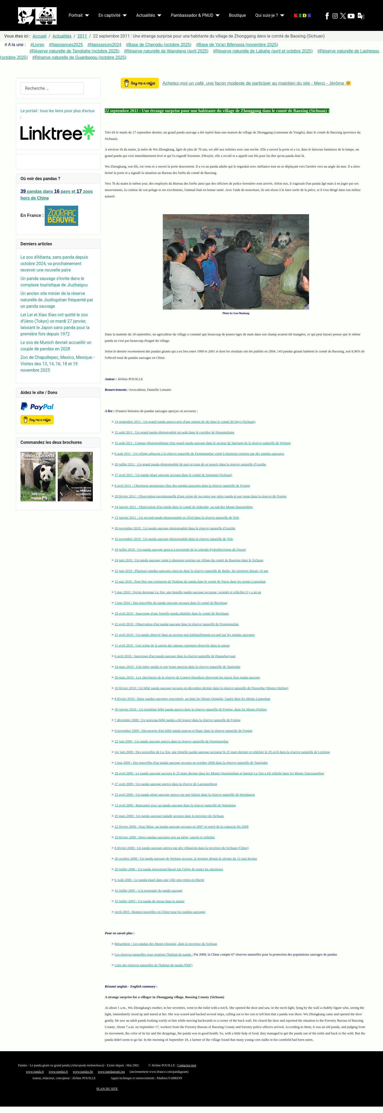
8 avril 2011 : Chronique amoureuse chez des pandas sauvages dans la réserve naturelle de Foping (182, 486)
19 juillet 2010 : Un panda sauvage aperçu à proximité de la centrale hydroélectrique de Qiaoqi (180, 549)
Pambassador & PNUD (192, 15)
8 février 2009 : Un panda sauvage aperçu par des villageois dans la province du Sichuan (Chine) (182, 848)
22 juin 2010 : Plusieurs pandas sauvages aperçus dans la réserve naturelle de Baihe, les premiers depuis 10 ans (191, 571)
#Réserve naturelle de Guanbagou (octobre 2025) (79, 57)
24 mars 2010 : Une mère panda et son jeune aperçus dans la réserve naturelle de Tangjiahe (177, 667)
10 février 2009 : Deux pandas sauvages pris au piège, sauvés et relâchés (165, 837)
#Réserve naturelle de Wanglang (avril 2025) (166, 51)
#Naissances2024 (104, 44)
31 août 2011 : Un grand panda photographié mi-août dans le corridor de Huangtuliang (174, 432)
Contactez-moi (186, 1065)
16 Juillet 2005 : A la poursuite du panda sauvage (148, 890)
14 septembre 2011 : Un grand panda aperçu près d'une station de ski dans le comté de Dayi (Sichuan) (185, 422)
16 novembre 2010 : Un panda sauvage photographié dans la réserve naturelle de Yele (174, 539)
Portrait (76, 15)
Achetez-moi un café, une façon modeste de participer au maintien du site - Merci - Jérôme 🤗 (257, 83)
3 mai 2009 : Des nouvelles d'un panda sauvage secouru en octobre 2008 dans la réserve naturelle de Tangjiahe (191, 763)
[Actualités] (158, 15)
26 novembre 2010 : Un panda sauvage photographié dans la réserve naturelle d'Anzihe (175, 528)
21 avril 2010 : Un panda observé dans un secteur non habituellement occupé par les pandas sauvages (185, 635)
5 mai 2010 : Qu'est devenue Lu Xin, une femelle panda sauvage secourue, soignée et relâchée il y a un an (188, 592)
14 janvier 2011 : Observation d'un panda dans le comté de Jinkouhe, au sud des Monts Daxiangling (184, 507)
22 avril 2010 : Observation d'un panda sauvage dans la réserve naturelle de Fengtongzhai (177, 624)
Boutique (237, 15)
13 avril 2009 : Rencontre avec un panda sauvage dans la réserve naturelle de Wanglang (175, 805)
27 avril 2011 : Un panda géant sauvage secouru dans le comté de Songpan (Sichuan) (173, 475)
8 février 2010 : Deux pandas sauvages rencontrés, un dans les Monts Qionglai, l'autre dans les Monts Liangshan (192, 699)
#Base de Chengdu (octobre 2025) (159, 44)
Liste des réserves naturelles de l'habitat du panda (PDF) (154, 965)
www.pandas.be (83, 1072)
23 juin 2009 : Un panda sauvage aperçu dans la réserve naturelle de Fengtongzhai (171, 741)
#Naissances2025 (66, 44)
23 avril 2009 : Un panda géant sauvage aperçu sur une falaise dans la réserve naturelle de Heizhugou (185, 795)
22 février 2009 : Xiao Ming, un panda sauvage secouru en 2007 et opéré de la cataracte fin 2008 (182, 826)
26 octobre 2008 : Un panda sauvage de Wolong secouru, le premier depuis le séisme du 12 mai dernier (186, 858)
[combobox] (52, 88)
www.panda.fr (35, 1072)
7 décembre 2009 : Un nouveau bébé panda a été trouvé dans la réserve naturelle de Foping (178, 720)
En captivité (109, 15)
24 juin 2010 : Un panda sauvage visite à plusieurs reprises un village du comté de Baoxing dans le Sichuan (189, 560)
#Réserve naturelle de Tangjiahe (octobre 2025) (74, 51)
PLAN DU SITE (107, 1089)
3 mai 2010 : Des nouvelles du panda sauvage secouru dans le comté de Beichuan (171, 603)
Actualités (145, 15)
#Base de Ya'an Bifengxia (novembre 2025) (237, 44)
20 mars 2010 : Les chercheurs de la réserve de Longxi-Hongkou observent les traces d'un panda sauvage (187, 677)
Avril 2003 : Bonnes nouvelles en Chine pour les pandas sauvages (159, 912)
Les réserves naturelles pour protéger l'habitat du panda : (154, 954)
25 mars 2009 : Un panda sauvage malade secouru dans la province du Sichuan (169, 816)
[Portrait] (86, 15)
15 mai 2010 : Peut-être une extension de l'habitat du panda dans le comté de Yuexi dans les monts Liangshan (190, 581)
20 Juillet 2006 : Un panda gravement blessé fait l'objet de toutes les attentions (169, 869)
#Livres (37, 44)
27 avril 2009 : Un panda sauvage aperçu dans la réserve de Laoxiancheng (166, 784)
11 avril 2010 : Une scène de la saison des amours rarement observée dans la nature (172, 645)
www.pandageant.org (111, 1072)
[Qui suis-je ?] (281, 15)
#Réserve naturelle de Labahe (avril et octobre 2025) (263, 51)
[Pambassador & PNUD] (216, 15)
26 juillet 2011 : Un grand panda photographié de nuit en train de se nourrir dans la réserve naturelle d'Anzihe (190, 464)
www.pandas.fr (58, 1072)
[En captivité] (123, 15)
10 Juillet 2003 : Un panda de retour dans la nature (150, 901)
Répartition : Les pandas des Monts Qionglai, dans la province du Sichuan (166, 944)
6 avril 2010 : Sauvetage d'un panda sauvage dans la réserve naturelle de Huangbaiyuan (175, 656)
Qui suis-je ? (266, 15)
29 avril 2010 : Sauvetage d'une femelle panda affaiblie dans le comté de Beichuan (172, 613)
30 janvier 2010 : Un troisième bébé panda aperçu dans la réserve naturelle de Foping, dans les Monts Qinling (191, 709)
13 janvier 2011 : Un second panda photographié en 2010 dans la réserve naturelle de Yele (177, 517)
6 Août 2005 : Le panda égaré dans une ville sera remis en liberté (160, 880)
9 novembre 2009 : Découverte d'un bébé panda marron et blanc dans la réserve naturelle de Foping (183, 731)
